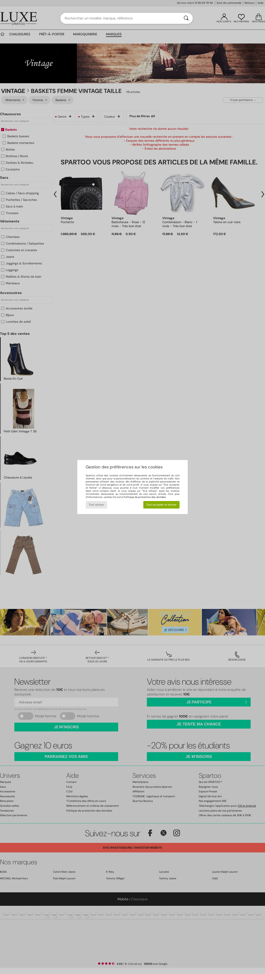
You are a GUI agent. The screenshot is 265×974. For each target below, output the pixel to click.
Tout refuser (96, 504)
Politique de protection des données (145, 497)
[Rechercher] (186, 18)
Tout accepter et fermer (161, 504)
